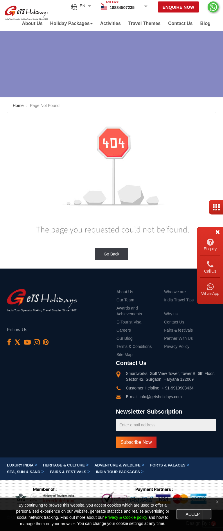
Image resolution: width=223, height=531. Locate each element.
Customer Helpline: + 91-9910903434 (160, 388)
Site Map (124, 354)
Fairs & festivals (178, 330)
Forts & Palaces (169, 465)
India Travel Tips (179, 300)
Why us (171, 314)
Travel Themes (144, 23)
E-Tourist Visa (128, 322)
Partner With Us (178, 338)
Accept (194, 514)
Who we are (175, 291)
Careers (123, 330)
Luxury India (22, 465)
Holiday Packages (71, 23)
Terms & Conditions (134, 346)
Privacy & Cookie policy (126, 517)
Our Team (125, 300)
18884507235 (122, 7)
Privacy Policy (176, 346)
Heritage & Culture (66, 465)
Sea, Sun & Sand (25, 472)
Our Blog (124, 338)
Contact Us (180, 23)
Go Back (111, 254)
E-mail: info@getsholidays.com (154, 396)
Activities (110, 23)
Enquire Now (178, 7)
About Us (32, 23)
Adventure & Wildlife (119, 465)
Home (18, 105)
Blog (205, 23)
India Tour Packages (119, 472)
